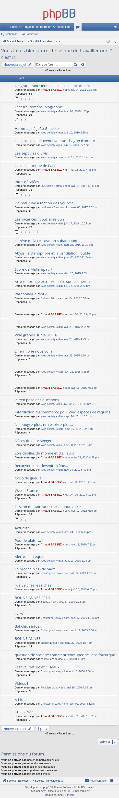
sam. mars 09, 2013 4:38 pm (82, 457)
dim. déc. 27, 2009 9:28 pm (69, 601)
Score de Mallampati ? (33, 269)
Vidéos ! (21, 683)
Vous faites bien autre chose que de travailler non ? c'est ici (56, 53)
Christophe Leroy (51, 573)
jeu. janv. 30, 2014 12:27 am (75, 444)
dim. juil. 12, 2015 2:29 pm (74, 285)
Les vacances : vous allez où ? (39, 219)
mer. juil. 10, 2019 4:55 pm (74, 132)
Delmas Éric (48, 298)
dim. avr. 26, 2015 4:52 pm (74, 326)
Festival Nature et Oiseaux (37, 667)
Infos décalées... (28, 181)
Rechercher (11, 34)
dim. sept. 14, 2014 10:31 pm (76, 416)
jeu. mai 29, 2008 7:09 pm (77, 687)
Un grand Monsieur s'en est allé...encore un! (52, 85)
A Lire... (21, 699)
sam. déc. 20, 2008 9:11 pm (68, 658)
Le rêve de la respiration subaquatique (48, 240)
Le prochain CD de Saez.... (37, 568)
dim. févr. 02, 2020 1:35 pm (75, 111)
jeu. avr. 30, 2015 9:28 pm (80, 314)
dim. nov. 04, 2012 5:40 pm (75, 469)
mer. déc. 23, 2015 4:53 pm (75, 273)
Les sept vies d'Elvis (31, 153)
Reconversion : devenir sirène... (41, 465)
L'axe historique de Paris (36, 165)
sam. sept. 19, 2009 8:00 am (81, 630)
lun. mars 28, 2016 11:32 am (76, 244)
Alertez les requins (30, 556)
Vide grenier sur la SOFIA (36, 334)
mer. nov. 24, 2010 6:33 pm (75, 532)
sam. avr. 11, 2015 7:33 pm (81, 387)
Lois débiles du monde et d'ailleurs (44, 453)
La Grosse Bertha (51, 185)
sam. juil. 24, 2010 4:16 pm (80, 573)
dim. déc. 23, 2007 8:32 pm (81, 716)
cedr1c (45, 658)
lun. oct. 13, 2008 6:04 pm (79, 671)
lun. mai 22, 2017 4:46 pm (80, 169)
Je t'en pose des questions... (38, 399)
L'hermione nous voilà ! (34, 351)
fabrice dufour (49, 642)
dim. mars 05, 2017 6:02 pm (81, 207)
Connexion (31, 34)
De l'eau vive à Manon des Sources (44, 202)
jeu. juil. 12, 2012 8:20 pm (80, 482)
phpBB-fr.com (66, 794)
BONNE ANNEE (27, 638)
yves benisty (48, 111)
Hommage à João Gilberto (37, 128)
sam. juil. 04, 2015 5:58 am (74, 298)
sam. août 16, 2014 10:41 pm (76, 428)
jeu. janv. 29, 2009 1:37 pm (76, 642)
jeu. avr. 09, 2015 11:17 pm (75, 403)
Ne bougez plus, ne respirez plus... (44, 424)
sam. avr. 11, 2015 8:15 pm (75, 371)
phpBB (47, 787)
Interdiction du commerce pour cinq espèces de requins (62, 412)
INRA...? (21, 613)
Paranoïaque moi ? (31, 293)
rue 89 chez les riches (33, 585)
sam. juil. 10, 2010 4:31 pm (81, 589)
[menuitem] (114, 41)
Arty (43, 790)
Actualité (22, 527)
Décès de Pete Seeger (33, 440)
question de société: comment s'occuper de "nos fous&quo (65, 654)
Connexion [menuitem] (116, 28)
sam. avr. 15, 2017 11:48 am (82, 185)
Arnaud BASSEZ (51, 89)
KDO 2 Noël (25, 711)
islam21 (45, 601)
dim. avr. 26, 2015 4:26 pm (74, 355)
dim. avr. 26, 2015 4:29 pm (74, 339)
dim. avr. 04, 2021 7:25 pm (80, 89)
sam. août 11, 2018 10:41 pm (76, 157)
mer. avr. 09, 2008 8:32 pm (80, 703)
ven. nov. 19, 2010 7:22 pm (81, 544)
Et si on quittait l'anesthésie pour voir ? (48, 506)
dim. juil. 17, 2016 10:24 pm (75, 223)
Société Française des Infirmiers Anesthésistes (40, 27)
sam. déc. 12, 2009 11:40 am (81, 617)
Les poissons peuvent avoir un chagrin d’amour (55, 140)
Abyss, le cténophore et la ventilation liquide (52, 253)
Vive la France (26, 490)
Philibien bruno (50, 687)
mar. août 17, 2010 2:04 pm (75, 560)
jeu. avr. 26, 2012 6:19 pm (80, 494)
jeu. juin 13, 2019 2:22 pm (74, 145)
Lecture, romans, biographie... (40, 106)
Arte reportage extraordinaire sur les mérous (53, 281)
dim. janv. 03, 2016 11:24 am (76, 257)
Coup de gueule (28, 478)
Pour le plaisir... (28, 540)
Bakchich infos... (28, 626)
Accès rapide (4, 28)
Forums (79, 28)
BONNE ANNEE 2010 (32, 597)
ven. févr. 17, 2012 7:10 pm (81, 510)
